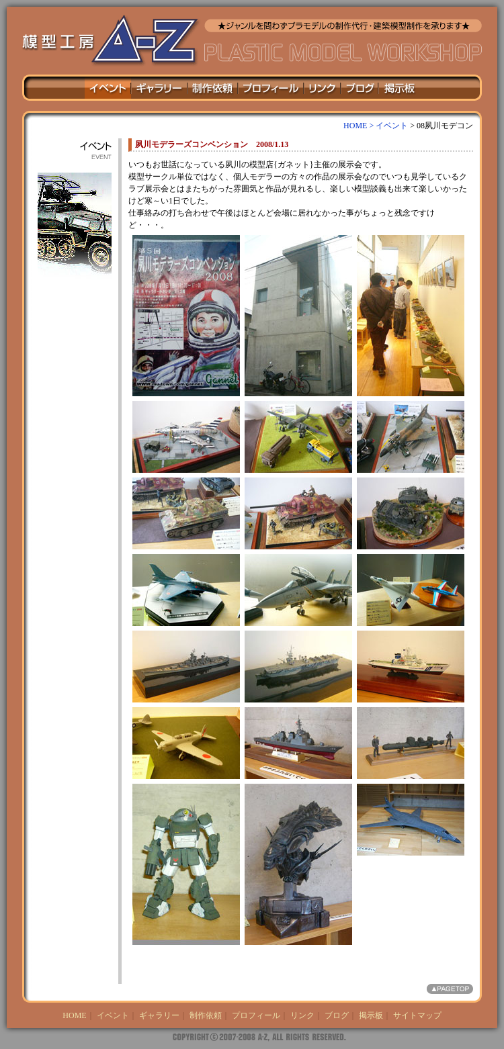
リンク (302, 1015)
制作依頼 (206, 1015)
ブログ (337, 1015)
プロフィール (256, 1015)
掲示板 (371, 1015)
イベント (392, 125)
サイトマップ (417, 1015)
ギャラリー (159, 1015)
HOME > (359, 125)
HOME (74, 1015)
